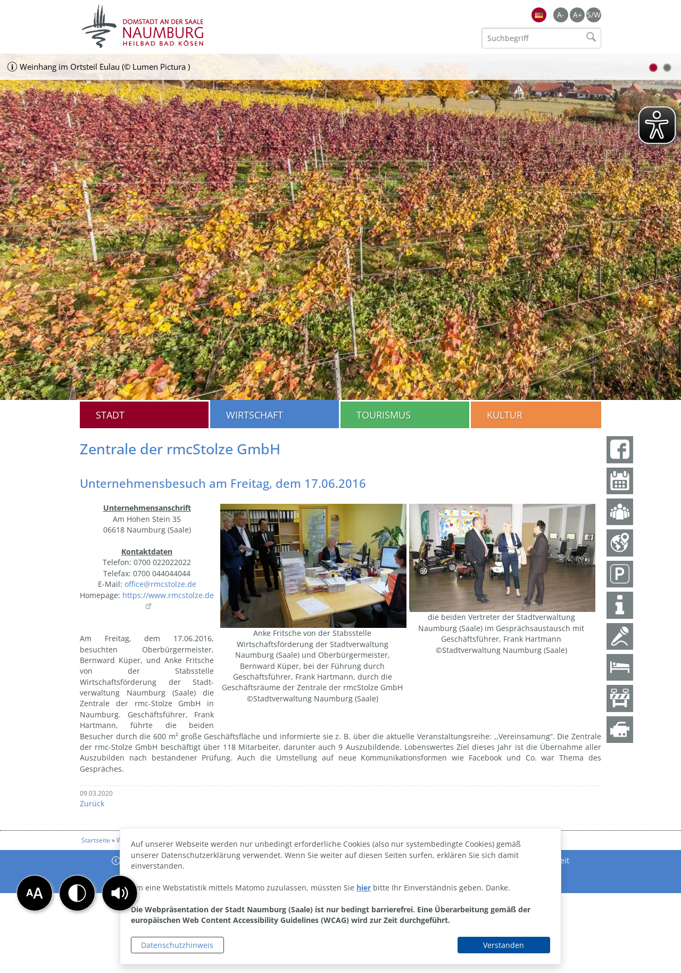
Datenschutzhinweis (177, 945)
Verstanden (503, 945)
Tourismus (383, 414)
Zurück (92, 803)
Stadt (110, 414)
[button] (119, 893)
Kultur (504, 414)
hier (363, 887)
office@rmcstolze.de (160, 584)
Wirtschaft (254, 414)
